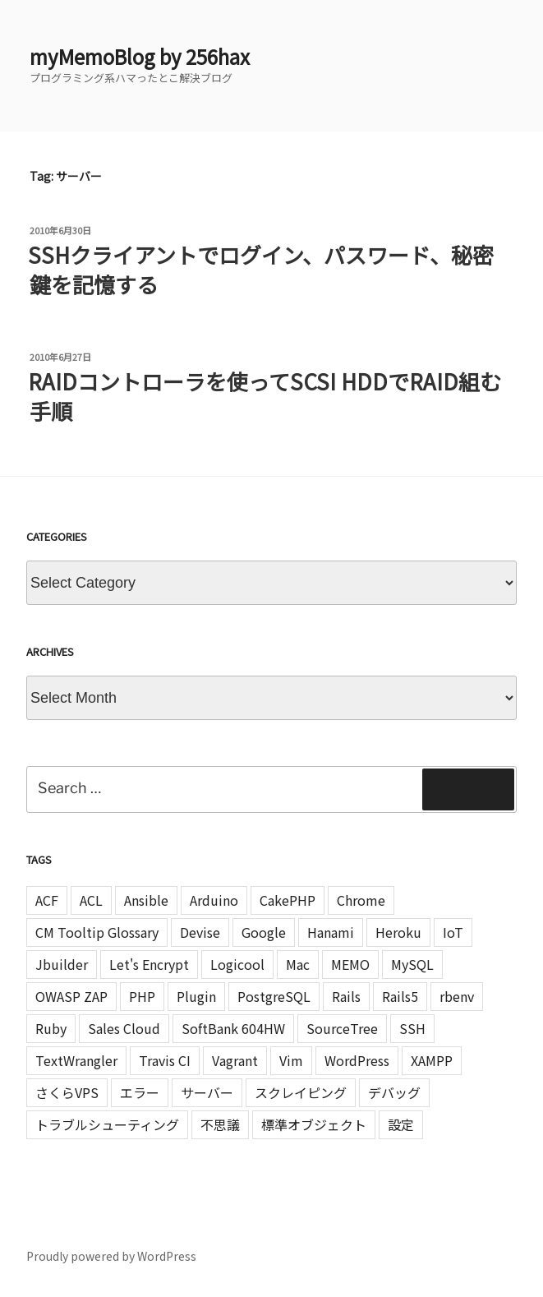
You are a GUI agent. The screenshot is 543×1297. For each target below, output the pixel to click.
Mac (298, 964)
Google (264, 932)
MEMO (350, 964)
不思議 (220, 1124)
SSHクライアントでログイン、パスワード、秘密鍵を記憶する (261, 269)
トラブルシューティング (107, 1124)
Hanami (330, 932)
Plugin (196, 996)
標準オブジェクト (313, 1124)
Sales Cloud (124, 1028)
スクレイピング (301, 1092)
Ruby (51, 1028)
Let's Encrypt (149, 964)
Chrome (361, 900)
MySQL (412, 964)
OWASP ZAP (71, 996)
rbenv (456, 996)
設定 (401, 1124)
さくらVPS (67, 1092)
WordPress (356, 1060)
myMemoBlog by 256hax (140, 56)
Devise (200, 932)
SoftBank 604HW (233, 1028)
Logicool (237, 964)
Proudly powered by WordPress (111, 1256)
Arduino (214, 900)
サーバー (207, 1092)
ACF (46, 900)
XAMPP (432, 1060)
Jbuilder (61, 964)
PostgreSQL (274, 996)
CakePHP (287, 900)
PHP (142, 996)
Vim (291, 1060)
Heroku (398, 932)
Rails (346, 996)
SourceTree (342, 1028)
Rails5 (400, 996)
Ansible (146, 900)
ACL (91, 900)
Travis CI (165, 1060)
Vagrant (235, 1060)
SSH (412, 1028)
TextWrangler (76, 1060)
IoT (453, 932)
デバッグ (394, 1092)
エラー (139, 1092)
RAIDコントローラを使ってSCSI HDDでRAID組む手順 (264, 396)
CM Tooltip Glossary (97, 932)
